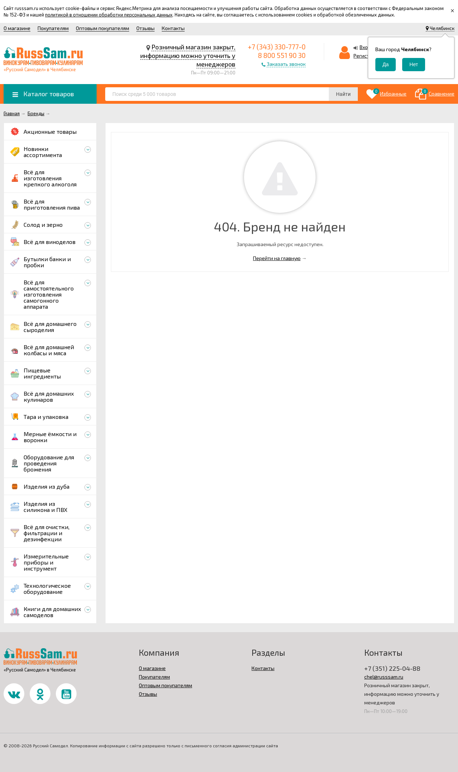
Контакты (173, 28)
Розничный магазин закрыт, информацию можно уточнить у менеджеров (187, 55)
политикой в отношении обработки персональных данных (108, 15)
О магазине (17, 28)
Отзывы (145, 28)
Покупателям (53, 28)
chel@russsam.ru (383, 677)
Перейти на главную (277, 258)
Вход (365, 47)
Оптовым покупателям (102, 28)
